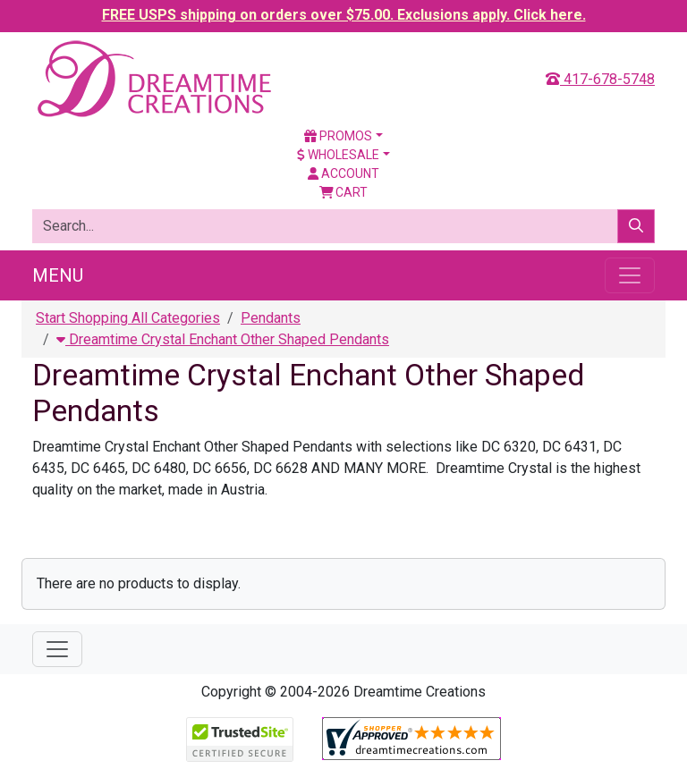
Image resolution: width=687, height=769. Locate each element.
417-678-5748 (600, 79)
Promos (338, 136)
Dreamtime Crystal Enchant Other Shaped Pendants (222, 339)
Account (343, 173)
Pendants (271, 317)
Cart (344, 192)
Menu (57, 275)
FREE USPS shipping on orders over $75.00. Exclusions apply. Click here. (344, 14)
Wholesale (338, 155)
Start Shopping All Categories (128, 317)
